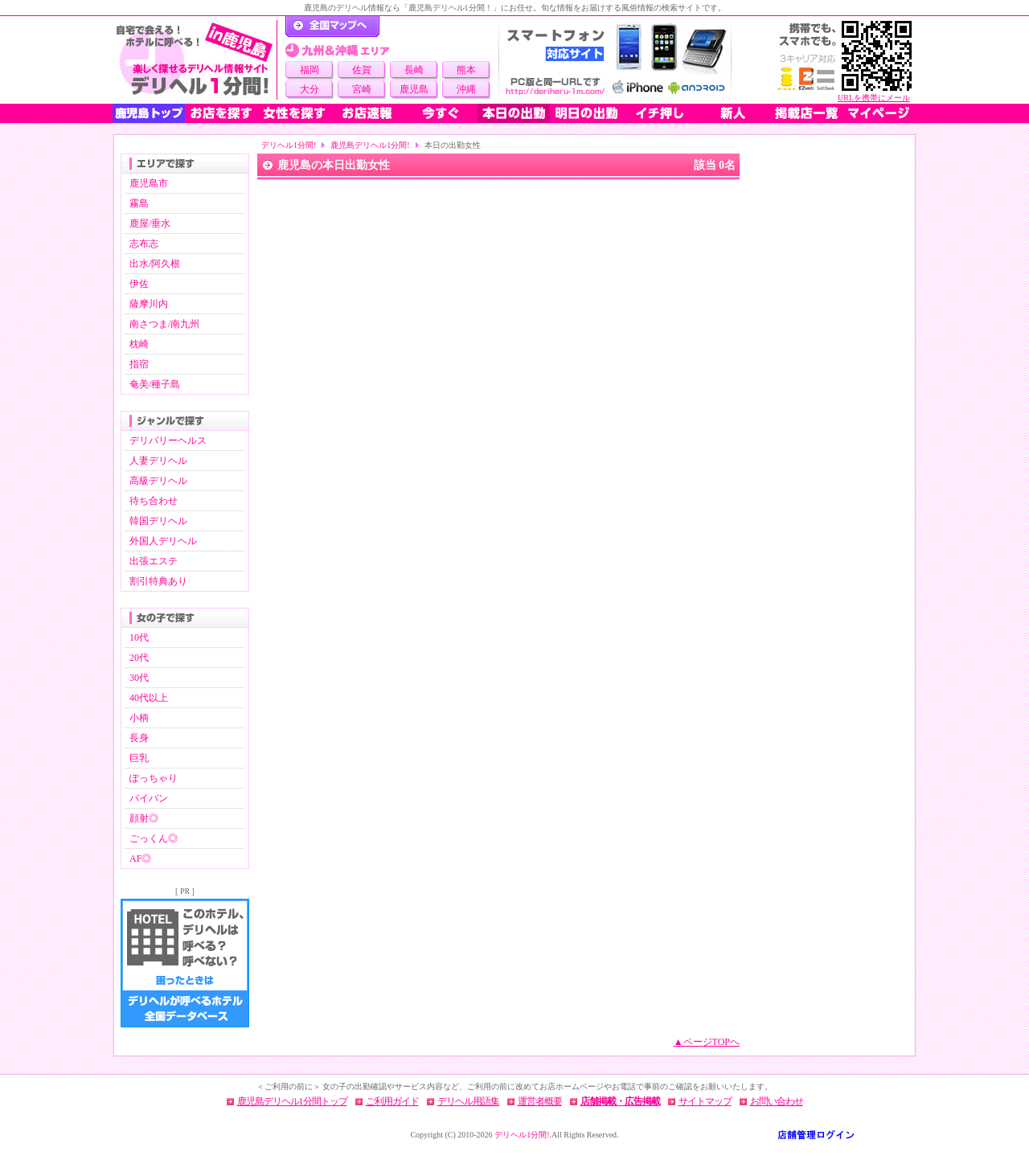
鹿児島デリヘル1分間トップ (292, 1101)
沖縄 (466, 89)
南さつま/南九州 (164, 324)
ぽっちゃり (153, 778)
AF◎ (140, 858)
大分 (309, 89)
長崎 (414, 70)
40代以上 (148, 697)
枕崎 (139, 344)
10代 (139, 637)
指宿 (139, 364)
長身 (139, 738)
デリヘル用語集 (468, 1101)
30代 (139, 677)
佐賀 (361, 70)
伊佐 (139, 283)
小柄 (139, 717)
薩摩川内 (148, 303)
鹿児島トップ (149, 113)
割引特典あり (158, 581)
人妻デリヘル (158, 460)
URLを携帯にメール (874, 97)
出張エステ (153, 561)
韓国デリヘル (158, 521)
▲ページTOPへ (707, 1041)
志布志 (143, 243)
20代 (139, 657)
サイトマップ (705, 1101)
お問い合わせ (776, 1101)
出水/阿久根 (154, 263)
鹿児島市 (148, 183)
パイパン (148, 798)
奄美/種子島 (154, 384)
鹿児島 (414, 89)
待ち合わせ (153, 500)
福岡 (309, 70)
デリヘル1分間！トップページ (332, 26)
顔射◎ (143, 818)
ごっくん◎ (153, 838)
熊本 (466, 70)
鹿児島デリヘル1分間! (369, 145)
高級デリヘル (158, 480)
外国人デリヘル (163, 541)
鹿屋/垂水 (149, 223)
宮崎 (361, 89)
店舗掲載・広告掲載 (620, 1101)
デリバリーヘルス (168, 440)
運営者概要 (540, 1101)
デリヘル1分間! (288, 145)
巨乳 (139, 758)
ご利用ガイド (392, 1101)
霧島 (139, 203)
